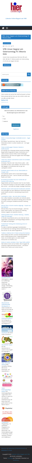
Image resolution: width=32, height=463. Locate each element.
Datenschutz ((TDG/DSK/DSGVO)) (17, 448)
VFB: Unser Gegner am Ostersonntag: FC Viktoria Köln (14, 51)
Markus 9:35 (4, 100)
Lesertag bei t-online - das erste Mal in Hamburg (13, 196)
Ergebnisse (16, 129)
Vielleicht (5, 121)
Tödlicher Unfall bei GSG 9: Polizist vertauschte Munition (15, 233)
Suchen (29, 74)
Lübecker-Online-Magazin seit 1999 (16, 18)
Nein (4, 119)
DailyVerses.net (4, 102)
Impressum (4, 448)
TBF (13, 46)
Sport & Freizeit (6, 43)
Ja (3, 116)
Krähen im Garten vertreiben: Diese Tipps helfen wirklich (15, 242)
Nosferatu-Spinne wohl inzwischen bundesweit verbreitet (15, 189)
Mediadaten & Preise (6, 450)
